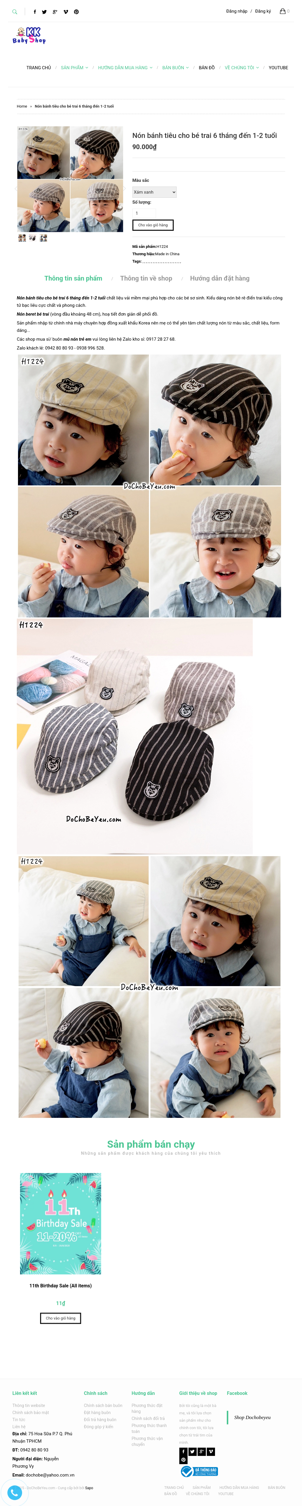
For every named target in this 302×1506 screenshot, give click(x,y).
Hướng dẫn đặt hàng (220, 278)
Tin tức (18, 1419)
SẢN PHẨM (74, 68)
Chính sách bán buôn (103, 1405)
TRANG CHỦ (174, 1488)
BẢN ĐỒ (170, 1494)
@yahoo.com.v (57, 1475)
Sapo (89, 1488)
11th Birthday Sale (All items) (60, 1288)
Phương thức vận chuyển (147, 1441)
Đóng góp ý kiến (98, 1426)
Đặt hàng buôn (97, 1412)
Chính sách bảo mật (30, 1412)
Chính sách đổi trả (148, 1418)
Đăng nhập (236, 11)
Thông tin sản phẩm (73, 278)
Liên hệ (19, 1426)
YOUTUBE (226, 1494)
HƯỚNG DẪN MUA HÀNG (125, 68)
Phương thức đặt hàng (147, 1408)
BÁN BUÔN (176, 68)
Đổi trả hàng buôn (100, 1419)
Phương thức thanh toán (149, 1428)
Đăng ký (263, 11)
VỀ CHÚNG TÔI (242, 68)
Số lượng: (141, 202)
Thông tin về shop (146, 278)
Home (22, 106)
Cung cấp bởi (68, 1488)
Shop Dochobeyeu (252, 1417)
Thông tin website (28, 1405)
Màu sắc (140, 180)
